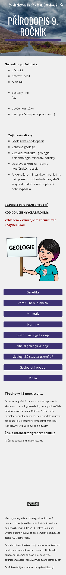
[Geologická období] (33, 367)
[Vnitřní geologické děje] (33, 335)
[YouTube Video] (33, 476)
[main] (33, 28)
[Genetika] (33, 292)
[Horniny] (33, 324)
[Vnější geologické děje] (33, 346)
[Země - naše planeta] (33, 303)
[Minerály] (33, 314)
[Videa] (33, 378)
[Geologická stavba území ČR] (33, 357)
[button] (4, 5)
